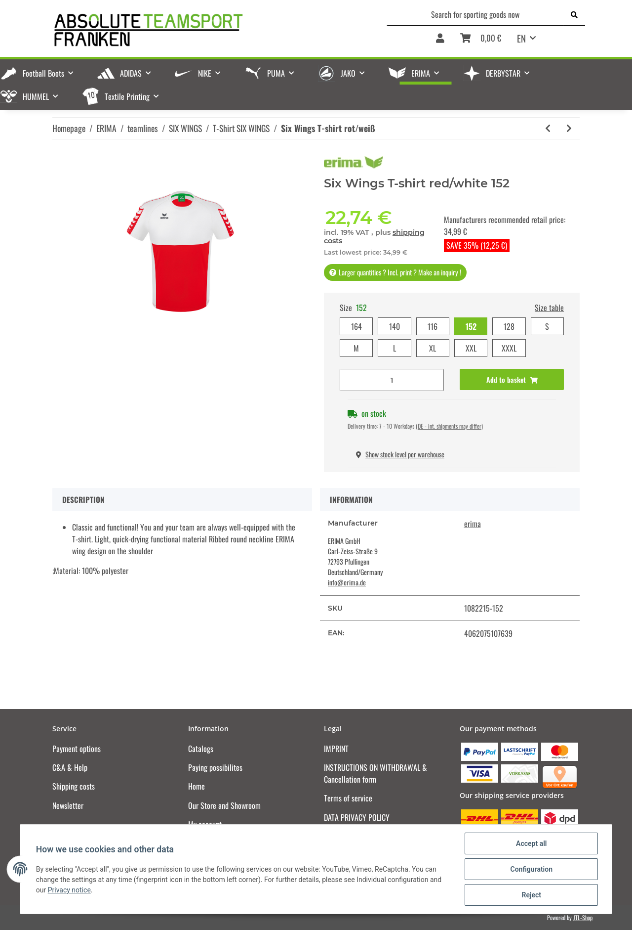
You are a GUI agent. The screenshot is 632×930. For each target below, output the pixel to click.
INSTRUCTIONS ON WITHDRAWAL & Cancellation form (375, 773)
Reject (531, 895)
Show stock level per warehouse (400, 454)
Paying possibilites (215, 767)
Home (196, 786)
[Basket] (480, 41)
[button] (440, 41)
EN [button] (521, 38)
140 (394, 326)
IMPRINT (336, 748)
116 (432, 326)
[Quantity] (391, 380)
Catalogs (200, 748)
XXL (471, 348)
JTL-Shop (582, 917)
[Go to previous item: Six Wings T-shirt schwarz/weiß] (547, 128)
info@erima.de (347, 582)
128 (509, 326)
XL (432, 348)
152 (471, 326)
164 (356, 326)
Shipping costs (73, 786)
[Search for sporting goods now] (475, 14)
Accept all (531, 843)
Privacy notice (69, 890)
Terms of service (348, 798)
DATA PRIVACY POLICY (357, 817)
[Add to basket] (512, 379)
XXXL (509, 348)
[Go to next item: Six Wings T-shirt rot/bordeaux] (569, 128)
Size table (549, 307)
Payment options (76, 748)
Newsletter (67, 805)
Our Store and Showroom (224, 805)
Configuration (531, 869)
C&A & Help (69, 767)
